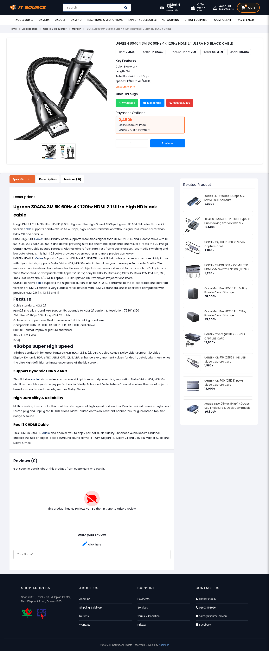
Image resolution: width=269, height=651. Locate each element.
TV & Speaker (245, 20)
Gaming (76, 20)
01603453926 (206, 607)
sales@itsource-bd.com (211, 616)
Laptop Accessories (142, 20)
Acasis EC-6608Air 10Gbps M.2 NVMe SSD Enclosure (224, 198)
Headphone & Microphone (105, 20)
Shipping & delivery (91, 607)
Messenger (152, 102)
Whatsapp (127, 102)
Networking (170, 20)
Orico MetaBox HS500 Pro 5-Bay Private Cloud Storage (225, 290)
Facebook (203, 624)
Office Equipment (196, 20)
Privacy (142, 624)
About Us (85, 599)
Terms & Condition (149, 616)
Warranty (84, 624)
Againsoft (164, 644)
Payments (144, 599)
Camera (44, 20)
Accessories (24, 20)
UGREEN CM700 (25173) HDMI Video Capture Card (223, 383)
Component (222, 20)
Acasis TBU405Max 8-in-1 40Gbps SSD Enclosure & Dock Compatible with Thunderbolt (227, 408)
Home (13, 28)
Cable (38, 239)
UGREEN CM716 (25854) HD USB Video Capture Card (225, 360)
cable (27, 229)
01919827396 (180, 102)
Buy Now (168, 143)
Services (143, 607)
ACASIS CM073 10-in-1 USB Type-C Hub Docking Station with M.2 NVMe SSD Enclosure (227, 223)
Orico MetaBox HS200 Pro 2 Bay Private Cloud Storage (225, 313)
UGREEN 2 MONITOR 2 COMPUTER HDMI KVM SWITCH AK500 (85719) (226, 267)
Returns (84, 616)
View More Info (125, 87)
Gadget (60, 20)
